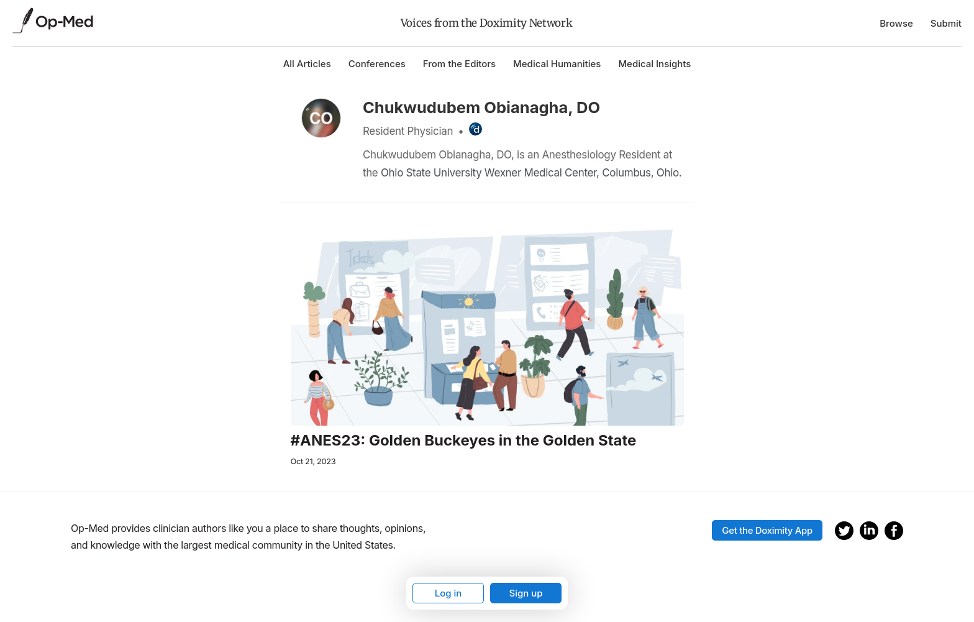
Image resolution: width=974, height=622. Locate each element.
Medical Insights (654, 63)
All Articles (307, 63)
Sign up (525, 593)
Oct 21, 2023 (313, 461)
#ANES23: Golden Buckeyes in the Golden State (464, 440)
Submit (946, 23)
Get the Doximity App (767, 530)
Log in (448, 593)
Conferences (377, 63)
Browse (896, 23)
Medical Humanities (557, 63)
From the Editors (459, 63)
